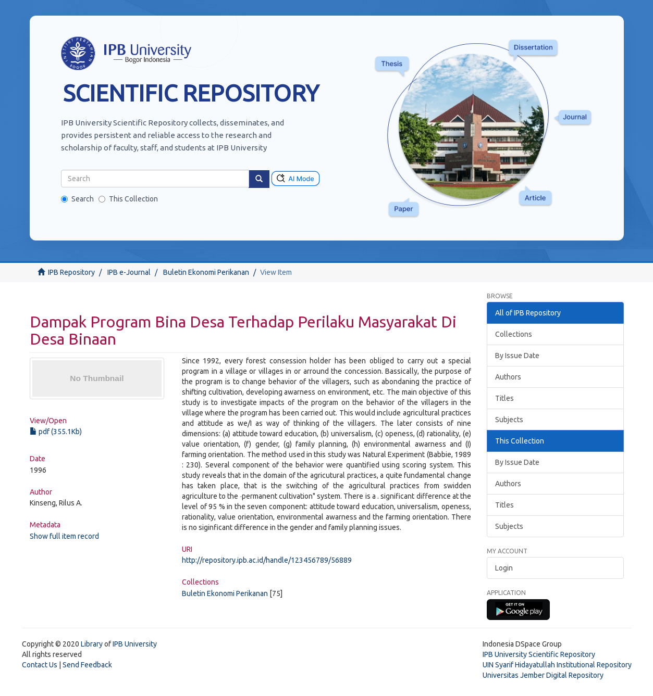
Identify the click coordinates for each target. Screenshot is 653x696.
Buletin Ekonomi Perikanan (206, 272)
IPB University (135, 644)
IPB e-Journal (129, 272)
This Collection (128, 199)
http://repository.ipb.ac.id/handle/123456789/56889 (267, 560)
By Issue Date (517, 355)
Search (77, 199)
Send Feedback (87, 665)
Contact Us (39, 665)
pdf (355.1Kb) (56, 431)
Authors (508, 377)
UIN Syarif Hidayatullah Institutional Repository (557, 665)
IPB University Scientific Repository (539, 654)
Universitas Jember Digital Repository (543, 675)
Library (92, 644)
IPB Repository (71, 272)
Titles (504, 398)
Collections (513, 334)
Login (504, 568)
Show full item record (64, 536)
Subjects (509, 419)
